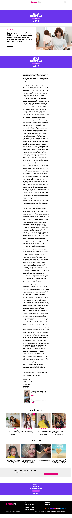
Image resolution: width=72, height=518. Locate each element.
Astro (19, 4)
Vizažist (25, 381)
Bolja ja (53, 4)
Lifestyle (47, 4)
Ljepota (42, 4)
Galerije (24, 4)
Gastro (29, 4)
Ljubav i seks (36, 4)
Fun (57, 4)
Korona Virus (31, 381)
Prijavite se (51, 477)
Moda (15, 4)
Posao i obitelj (12, 29)
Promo (32, 508)
